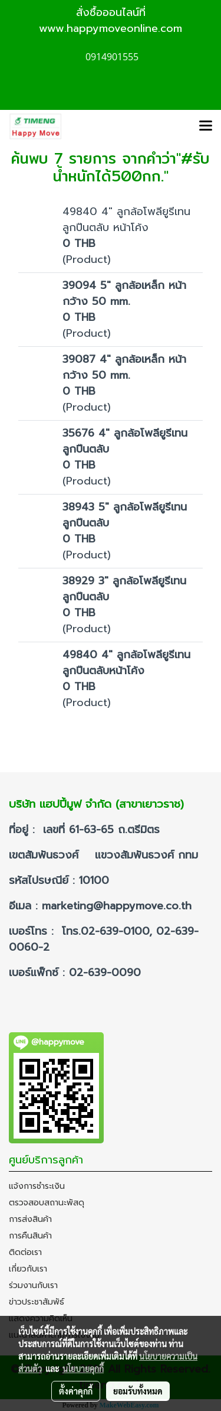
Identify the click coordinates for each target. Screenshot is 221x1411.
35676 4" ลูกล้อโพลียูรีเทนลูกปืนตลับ (124, 441)
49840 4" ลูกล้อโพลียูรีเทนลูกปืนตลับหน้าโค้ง (126, 662)
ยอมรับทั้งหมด (138, 1391)
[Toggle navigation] (206, 126)
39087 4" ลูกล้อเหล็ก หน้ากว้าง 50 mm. (124, 367)
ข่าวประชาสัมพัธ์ (36, 1302)
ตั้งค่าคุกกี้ (76, 1391)
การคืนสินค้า (30, 1236)
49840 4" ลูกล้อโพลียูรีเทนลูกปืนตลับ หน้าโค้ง (126, 219)
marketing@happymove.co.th (119, 906)
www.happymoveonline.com (110, 28)
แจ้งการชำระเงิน (37, 1186)
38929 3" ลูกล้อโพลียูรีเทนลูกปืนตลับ (124, 589)
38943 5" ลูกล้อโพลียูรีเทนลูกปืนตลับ (124, 515)
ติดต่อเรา (25, 1252)
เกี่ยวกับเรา (28, 1269)
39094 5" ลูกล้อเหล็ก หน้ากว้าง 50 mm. (124, 293)
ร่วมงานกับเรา (33, 1285)
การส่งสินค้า (30, 1219)
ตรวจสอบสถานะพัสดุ (46, 1203)
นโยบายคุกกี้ (83, 1368)
